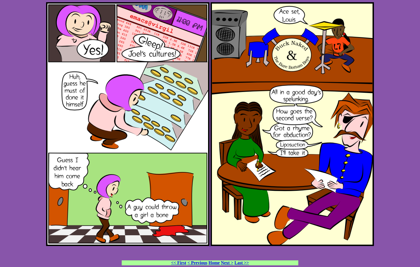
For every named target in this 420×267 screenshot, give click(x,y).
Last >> (242, 262)
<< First (178, 262)
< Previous (197, 262)
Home (214, 262)
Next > (227, 262)
